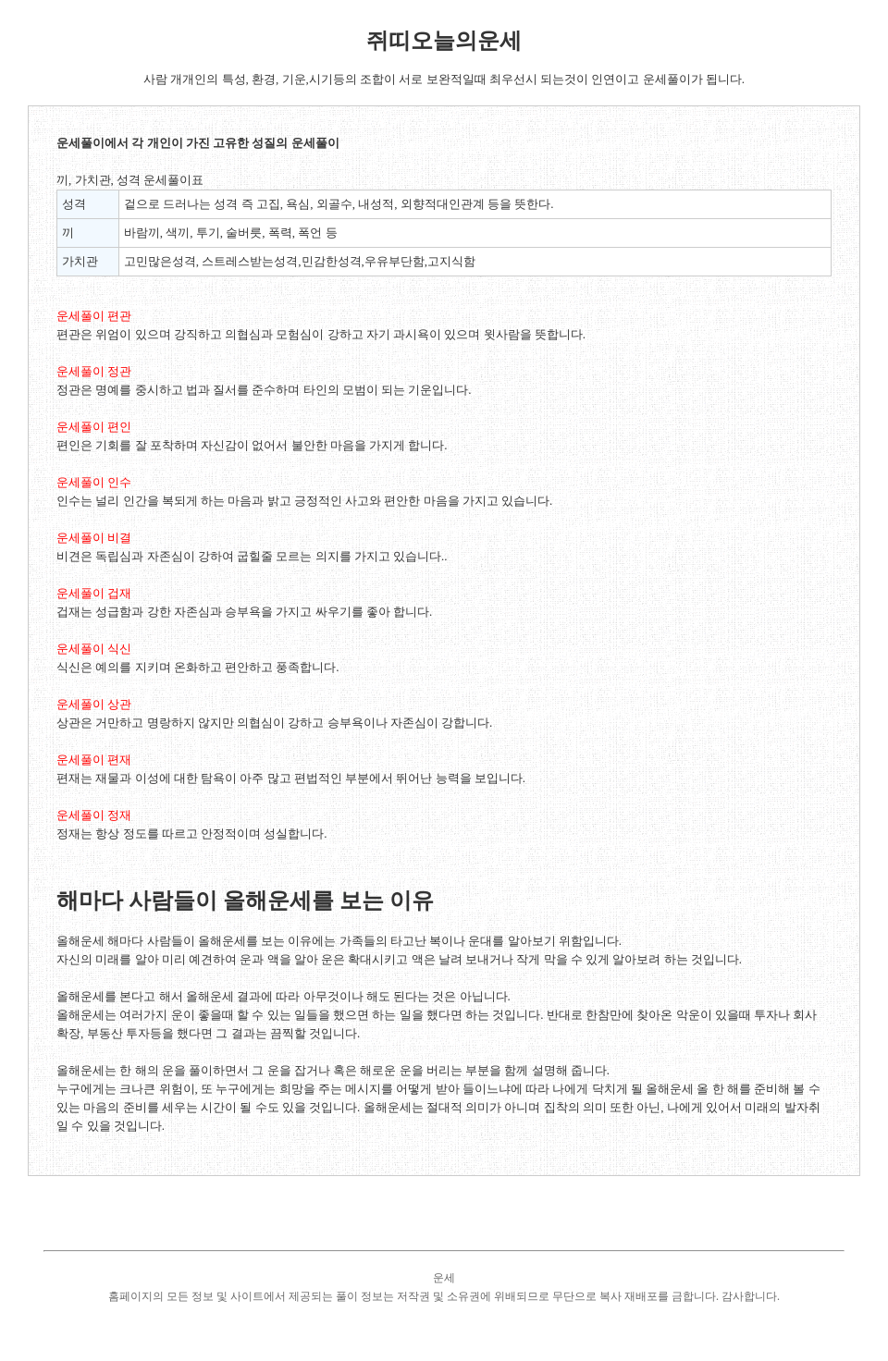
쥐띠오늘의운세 (444, 41)
